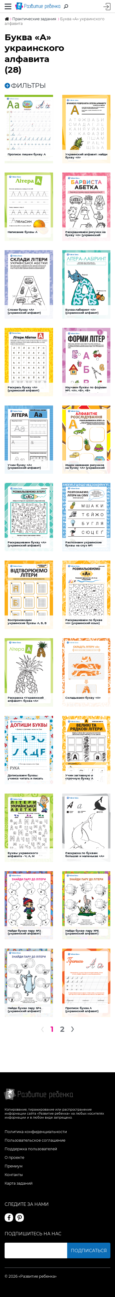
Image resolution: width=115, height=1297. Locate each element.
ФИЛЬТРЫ (25, 85)
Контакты (14, 1174)
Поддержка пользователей (31, 1149)
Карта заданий (19, 1183)
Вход (106, 6)
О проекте (14, 1157)
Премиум (13, 1166)
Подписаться (89, 1250)
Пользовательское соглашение (35, 1140)
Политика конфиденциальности (36, 1131)
